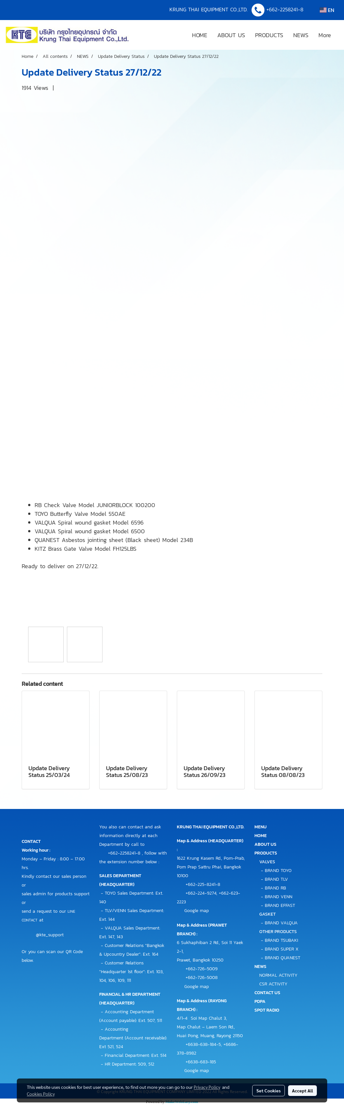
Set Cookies (268, 1090)
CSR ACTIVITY (273, 984)
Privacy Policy (207, 1087)
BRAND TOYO (278, 870)
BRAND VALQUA (281, 922)
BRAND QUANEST (282, 957)
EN (327, 10)
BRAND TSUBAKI (281, 940)
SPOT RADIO (266, 1010)
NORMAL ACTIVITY (278, 975)
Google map (196, 910)
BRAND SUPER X (281, 949)
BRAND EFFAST (280, 905)
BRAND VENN (278, 896)
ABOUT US (231, 35)
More (324, 35)
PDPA (259, 1001)
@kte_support (50, 935)
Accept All (302, 1090)
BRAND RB (275, 888)
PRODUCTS (269, 35)
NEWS (300, 35)
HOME (199, 35)
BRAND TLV (276, 879)
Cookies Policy (41, 1094)
